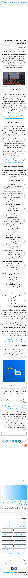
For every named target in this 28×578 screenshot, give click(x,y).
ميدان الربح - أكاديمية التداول (18, 2)
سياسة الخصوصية (22, 563)
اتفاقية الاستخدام (9, 563)
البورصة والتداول (8, 534)
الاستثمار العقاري (9, 545)
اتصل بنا (25, 560)
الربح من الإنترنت (21, 522)
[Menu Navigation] (2, 2)
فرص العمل (22, 526)
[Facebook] (19, 441)
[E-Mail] (9, 441)
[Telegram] (6, 441)
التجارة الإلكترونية (21, 545)
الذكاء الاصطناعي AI (8, 541)
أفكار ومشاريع (9, 522)
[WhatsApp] (16, 441)
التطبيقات (6, 526)
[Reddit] (25, 445)
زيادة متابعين (8, 538)
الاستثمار (14, 526)
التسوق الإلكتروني (21, 538)
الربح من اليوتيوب (21, 541)
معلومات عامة (22, 530)
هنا (20, 402)
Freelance (9, 549)
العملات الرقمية (21, 553)
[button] (5, 2)
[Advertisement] (14, 21)
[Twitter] (13, 441)
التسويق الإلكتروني (20, 534)
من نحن (12, 560)
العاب (4, 553)
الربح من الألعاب (21, 549)
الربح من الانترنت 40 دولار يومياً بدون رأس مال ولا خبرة (15, 503)
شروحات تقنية (9, 530)
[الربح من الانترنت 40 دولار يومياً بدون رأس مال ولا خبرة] (14, 492)
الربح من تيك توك (12, 553)
